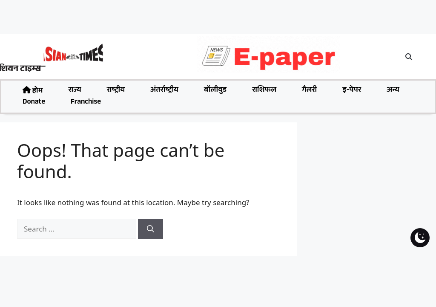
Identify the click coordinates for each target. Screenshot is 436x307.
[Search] (150, 229)
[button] (409, 56)
